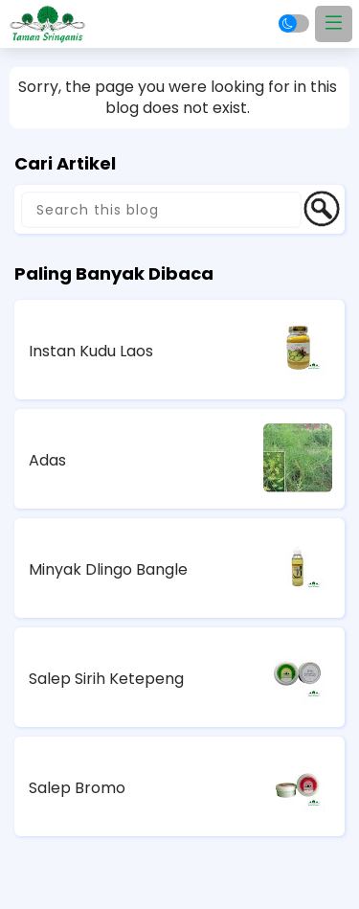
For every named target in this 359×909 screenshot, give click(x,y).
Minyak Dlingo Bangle (108, 569)
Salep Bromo (77, 788)
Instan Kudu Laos (91, 351)
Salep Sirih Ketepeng (106, 679)
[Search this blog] (161, 210)
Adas (47, 460)
